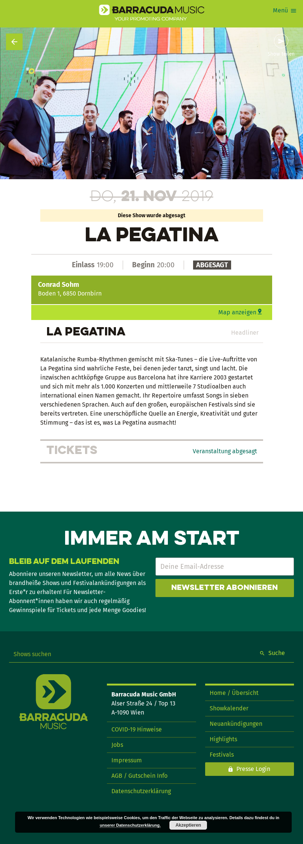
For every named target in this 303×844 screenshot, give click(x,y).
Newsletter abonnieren (224, 588)
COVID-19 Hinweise (136, 729)
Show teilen (281, 54)
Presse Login (253, 768)
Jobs (117, 744)
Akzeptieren (188, 825)
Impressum (126, 760)
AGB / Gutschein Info (139, 775)
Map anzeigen (237, 312)
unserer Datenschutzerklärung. (130, 825)
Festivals (222, 754)
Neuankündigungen (236, 723)
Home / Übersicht (234, 692)
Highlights (223, 739)
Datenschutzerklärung (141, 791)
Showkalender (229, 708)
